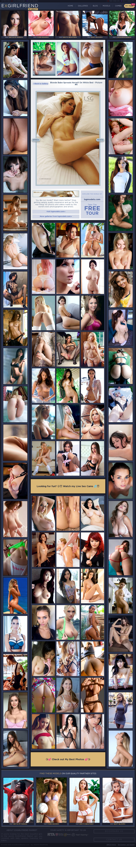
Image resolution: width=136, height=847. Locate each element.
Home (70, 6)
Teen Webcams (114, 1)
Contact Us (114, 839)
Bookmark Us (114, 831)
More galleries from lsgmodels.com (56, 216)
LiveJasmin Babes (19, 1)
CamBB (118, 6)
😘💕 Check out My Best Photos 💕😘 (68, 759)
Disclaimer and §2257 (126, 844)
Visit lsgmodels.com (56, 211)
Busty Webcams (128, 1)
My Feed (129, 6)
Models (106, 6)
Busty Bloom (33, 1)
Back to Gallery (41, 83)
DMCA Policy (111, 844)
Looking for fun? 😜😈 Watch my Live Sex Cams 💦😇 (68, 486)
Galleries (83, 6)
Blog (95, 6)
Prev (36, 140)
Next (99, 140)
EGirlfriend (20, 7)
